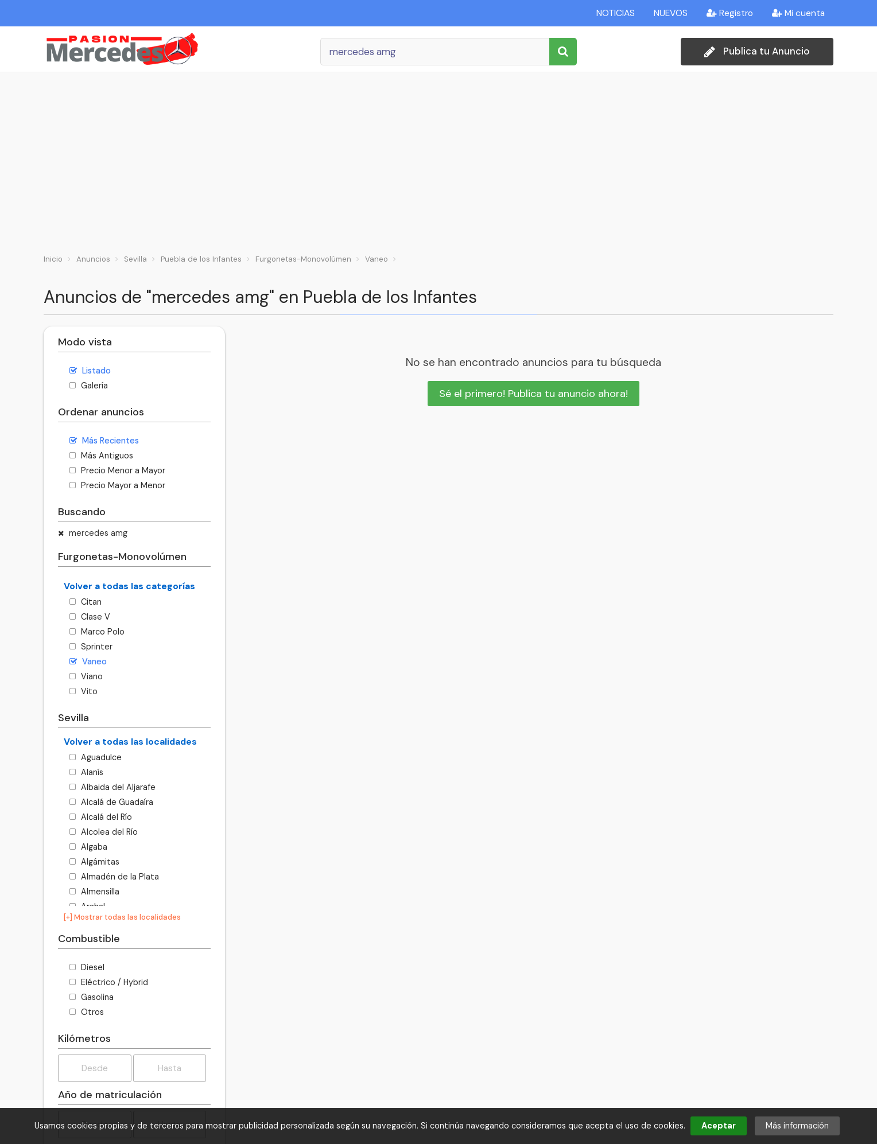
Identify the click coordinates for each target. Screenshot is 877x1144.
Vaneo (88, 661)
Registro (730, 13)
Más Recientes (104, 440)
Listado (90, 370)
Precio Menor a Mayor (117, 470)
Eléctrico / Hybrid (108, 982)
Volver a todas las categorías (129, 586)
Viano (86, 676)
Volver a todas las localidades (130, 742)
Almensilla (94, 891)
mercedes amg (92, 533)
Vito (83, 691)
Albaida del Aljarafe (112, 787)
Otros (86, 1012)
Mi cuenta (798, 13)
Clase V (89, 617)
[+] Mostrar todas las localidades (122, 917)
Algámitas (94, 862)
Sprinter (90, 646)
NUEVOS (671, 13)
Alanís (86, 772)
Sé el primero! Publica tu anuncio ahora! (533, 393)
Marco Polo (97, 632)
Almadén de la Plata (114, 876)
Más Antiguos (101, 455)
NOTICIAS (615, 13)
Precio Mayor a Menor (117, 485)
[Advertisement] (438, 158)
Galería (88, 385)
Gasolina (91, 997)
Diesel (86, 967)
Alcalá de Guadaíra (111, 802)
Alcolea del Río (103, 832)
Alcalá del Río (100, 817)
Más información (797, 1125)
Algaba (88, 847)
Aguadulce (95, 757)
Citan (85, 602)
